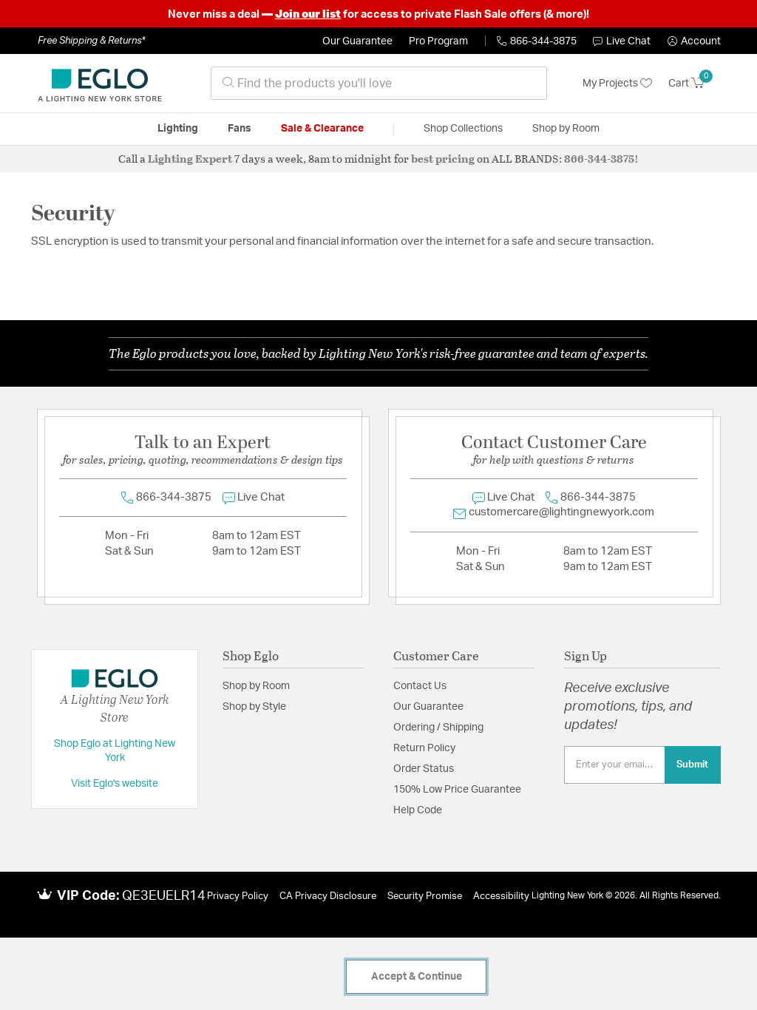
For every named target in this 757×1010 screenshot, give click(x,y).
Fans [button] (239, 128)
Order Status (423, 769)
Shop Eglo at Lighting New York (114, 751)
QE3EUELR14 (164, 896)
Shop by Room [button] (566, 128)
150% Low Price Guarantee (457, 789)
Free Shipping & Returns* (91, 40)
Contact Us (420, 686)
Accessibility (501, 896)
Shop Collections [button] (463, 128)
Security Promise (424, 896)
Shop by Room (256, 686)
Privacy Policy (237, 896)
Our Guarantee (357, 41)
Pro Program (438, 41)
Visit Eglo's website (114, 784)
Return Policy (424, 748)
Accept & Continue (416, 977)
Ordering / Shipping (438, 727)
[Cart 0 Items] (694, 83)
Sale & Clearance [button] (322, 128)
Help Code (417, 810)
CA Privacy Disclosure (327, 896)
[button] (694, 41)
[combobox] (379, 83)
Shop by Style (254, 707)
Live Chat (622, 41)
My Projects (617, 83)
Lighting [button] (177, 128)
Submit (692, 764)
